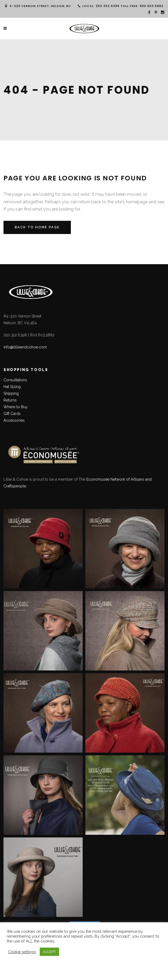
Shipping (11, 393)
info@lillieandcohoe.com (25, 347)
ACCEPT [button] (49, 952)
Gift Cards (12, 413)
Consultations (15, 380)
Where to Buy (15, 407)
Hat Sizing (12, 387)
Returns (10, 400)
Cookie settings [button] (22, 951)
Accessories (14, 420)
